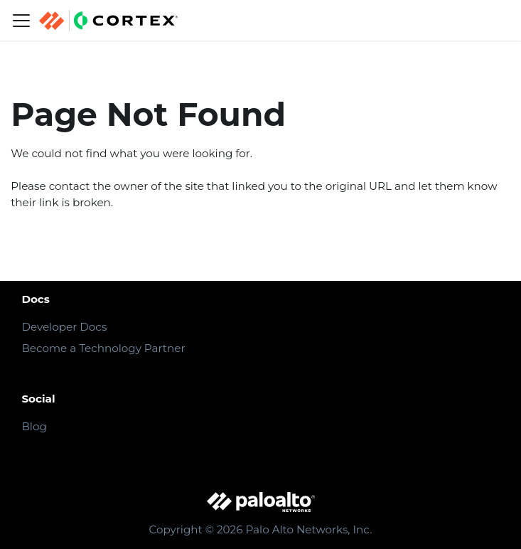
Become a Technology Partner (103, 348)
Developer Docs (64, 327)
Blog (33, 426)
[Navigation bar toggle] (21, 20)
